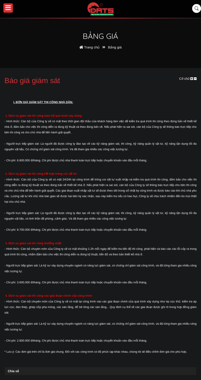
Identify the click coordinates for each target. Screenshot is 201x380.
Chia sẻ (13, 371)
